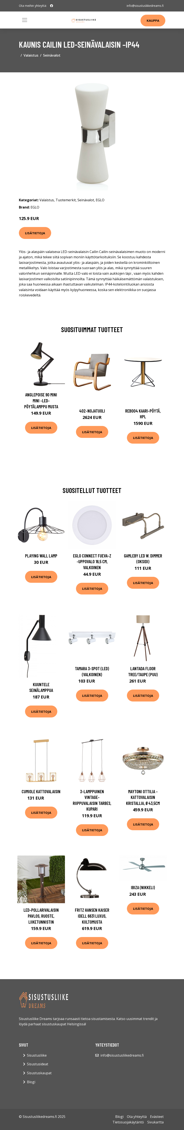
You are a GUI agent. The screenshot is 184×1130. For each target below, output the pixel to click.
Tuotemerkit (66, 200)
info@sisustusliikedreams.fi (145, 6)
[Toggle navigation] (24, 20)
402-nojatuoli (92, 410)
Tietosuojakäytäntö (128, 1122)
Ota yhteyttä (137, 1116)
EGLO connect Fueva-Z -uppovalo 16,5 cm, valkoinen (92, 561)
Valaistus (31, 55)
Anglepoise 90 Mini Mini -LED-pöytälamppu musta (41, 400)
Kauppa (153, 20)
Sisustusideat (37, 1064)
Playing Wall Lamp (41, 555)
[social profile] (51, 6)
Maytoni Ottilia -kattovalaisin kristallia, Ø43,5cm (143, 797)
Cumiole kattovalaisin (41, 791)
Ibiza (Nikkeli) (143, 887)
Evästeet (157, 1116)
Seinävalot (51, 55)
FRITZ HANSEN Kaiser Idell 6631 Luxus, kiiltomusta (92, 915)
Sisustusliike (37, 1055)
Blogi (31, 1082)
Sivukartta (155, 1122)
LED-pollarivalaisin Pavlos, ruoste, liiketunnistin (41, 915)
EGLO (100, 200)
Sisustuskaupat (39, 1073)
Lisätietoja (35, 233)
